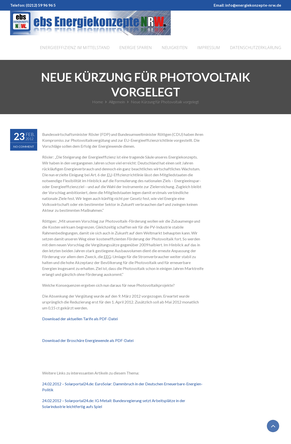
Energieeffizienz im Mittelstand (75, 47)
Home (97, 101)
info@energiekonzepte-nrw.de (253, 5)
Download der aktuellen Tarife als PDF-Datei (80, 318)
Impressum (208, 47)
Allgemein (117, 101)
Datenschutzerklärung (255, 47)
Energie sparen (135, 47)
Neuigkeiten (175, 47)
